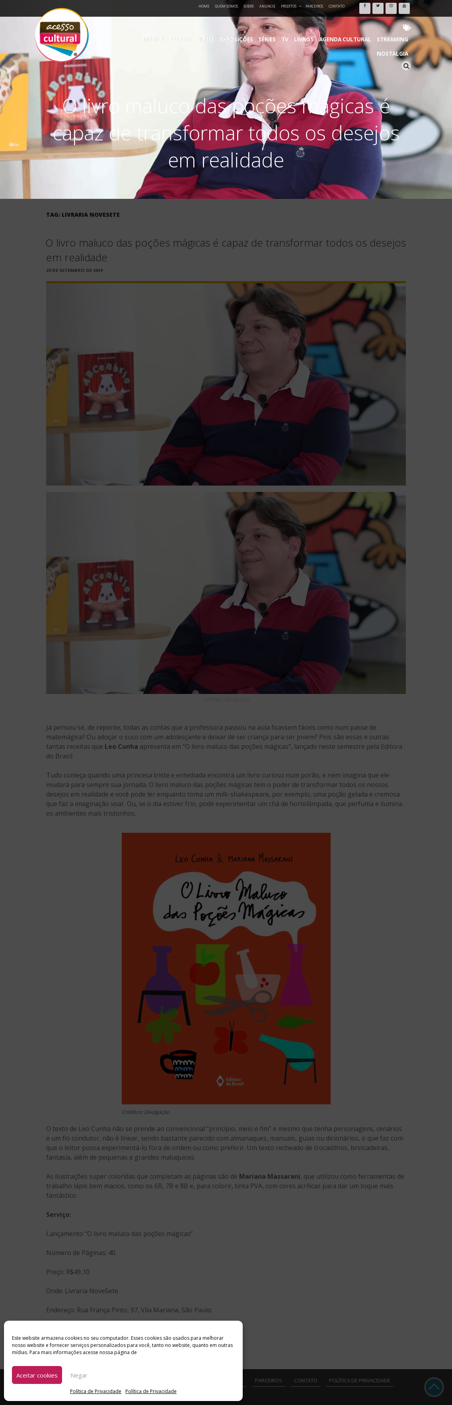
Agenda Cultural (309, 24)
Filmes (187, 24)
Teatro (165, 24)
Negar (79, 1375)
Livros (273, 24)
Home (204, 6)
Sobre (249, 6)
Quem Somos (226, 6)
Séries (242, 24)
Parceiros (314, 6)
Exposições (215, 24)
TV (257, 24)
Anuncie (267, 6)
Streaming (351, 24)
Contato (337, 6)
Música (142, 24)
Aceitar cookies (37, 1375)
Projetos (291, 6)
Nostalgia (384, 24)
